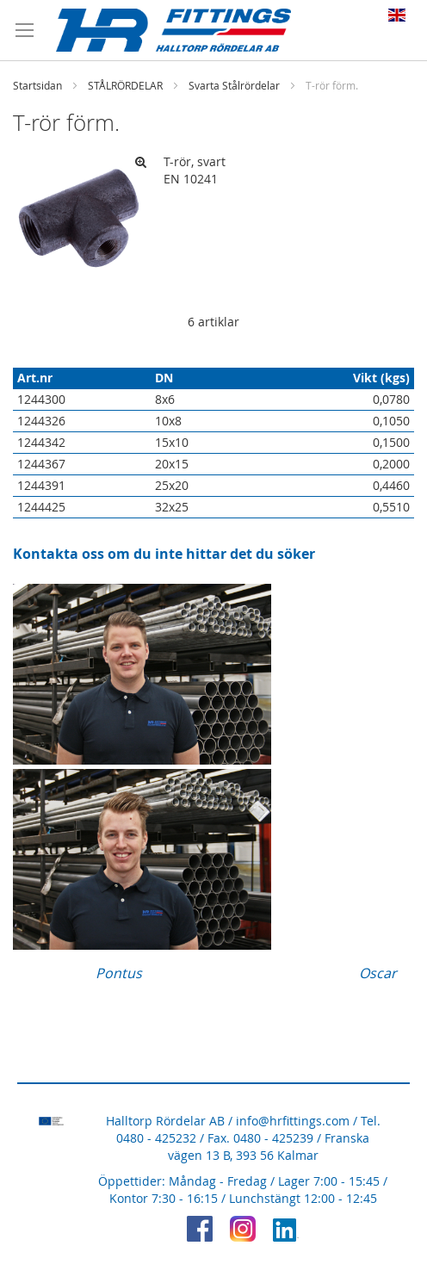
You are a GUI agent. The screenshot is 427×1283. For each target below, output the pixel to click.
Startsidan (37, 85)
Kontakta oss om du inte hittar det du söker (164, 553)
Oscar (378, 973)
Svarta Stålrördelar (234, 85)
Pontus (119, 973)
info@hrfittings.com (293, 1121)
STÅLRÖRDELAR (125, 85)
